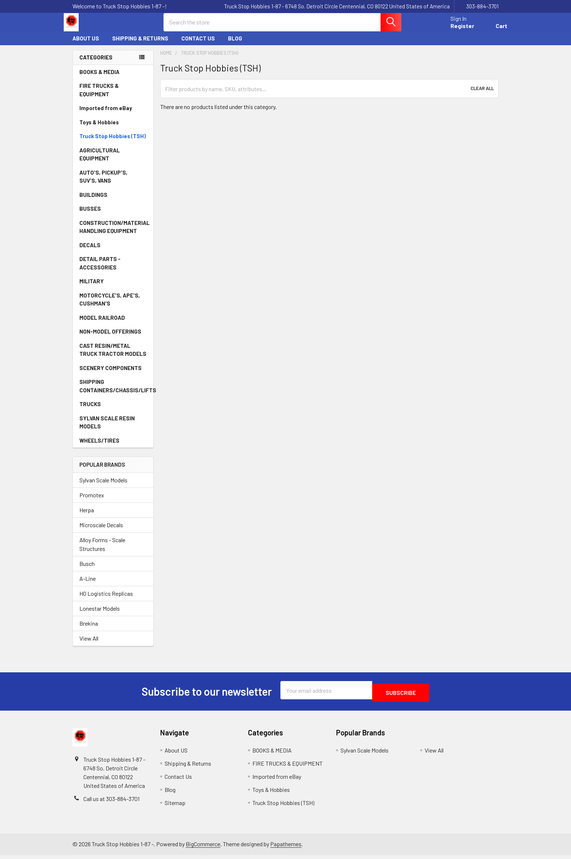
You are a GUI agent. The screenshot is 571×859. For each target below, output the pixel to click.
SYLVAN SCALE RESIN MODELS (113, 428)
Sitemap (175, 806)
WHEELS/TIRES (113, 447)
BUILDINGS (93, 201)
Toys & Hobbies (113, 128)
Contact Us (198, 45)
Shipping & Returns (140, 45)
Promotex (91, 501)
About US (85, 45)
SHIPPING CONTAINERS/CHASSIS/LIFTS (116, 392)
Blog (235, 45)
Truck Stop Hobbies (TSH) (112, 142)
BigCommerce (203, 848)
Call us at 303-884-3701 (111, 802)
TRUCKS (113, 410)
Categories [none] (96, 64)
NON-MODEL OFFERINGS (110, 338)
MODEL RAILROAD (113, 324)
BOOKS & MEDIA (99, 78)
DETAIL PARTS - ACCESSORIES (100, 269)
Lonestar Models (99, 614)
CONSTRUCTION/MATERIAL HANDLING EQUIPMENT (114, 233)
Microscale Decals (101, 531)
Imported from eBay (105, 114)
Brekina (88, 629)
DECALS (90, 251)
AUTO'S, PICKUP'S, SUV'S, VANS (113, 183)
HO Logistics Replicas (106, 599)
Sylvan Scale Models (103, 486)
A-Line (87, 585)
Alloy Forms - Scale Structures (102, 551)
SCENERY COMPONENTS (110, 374)
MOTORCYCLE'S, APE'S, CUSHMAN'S (109, 306)
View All (88, 644)
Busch (87, 570)
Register (453, 30)
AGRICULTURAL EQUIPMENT (113, 160)
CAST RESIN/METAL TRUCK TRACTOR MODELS (112, 356)
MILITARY (91, 287)
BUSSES (90, 215)
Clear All (482, 95)
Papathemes (286, 848)
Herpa (86, 516)
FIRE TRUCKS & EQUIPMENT (99, 96)
